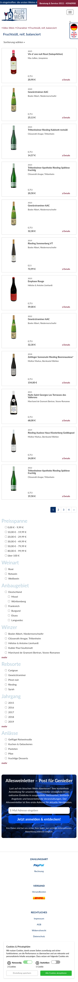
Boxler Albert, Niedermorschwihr (24, 633)
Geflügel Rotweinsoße (18, 739)
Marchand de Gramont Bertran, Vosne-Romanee (32, 652)
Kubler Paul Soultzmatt (19, 647)
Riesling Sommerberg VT (40, 243)
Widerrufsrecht (39, 930)
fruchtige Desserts (16, 758)
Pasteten (11, 748)
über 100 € (12, 555)
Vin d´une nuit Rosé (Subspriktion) (45, 54)
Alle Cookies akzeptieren (56, 973)
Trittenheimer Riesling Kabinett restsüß (48, 129)
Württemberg (17, 601)
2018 (9, 716)
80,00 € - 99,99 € (15, 550)
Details (66, 79)
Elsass (13, 615)
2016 (9, 707)
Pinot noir (12, 679)
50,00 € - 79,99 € (15, 546)
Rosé (9, 569)
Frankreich (12, 606)
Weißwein (12, 578)
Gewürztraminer (15, 675)
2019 (9, 721)
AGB (39, 924)
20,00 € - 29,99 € (15, 536)
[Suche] (70, 22)
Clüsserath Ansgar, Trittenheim (23, 638)
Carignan (11, 670)
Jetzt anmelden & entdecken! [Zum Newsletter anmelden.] (39, 819)
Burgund (14, 610)
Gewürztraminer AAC (39, 205)
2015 (9, 702)
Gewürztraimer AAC (38, 91)
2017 (9, 712)
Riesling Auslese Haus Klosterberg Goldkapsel (51, 432)
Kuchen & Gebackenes (18, 744)
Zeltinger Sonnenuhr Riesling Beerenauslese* (51, 357)
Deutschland (13, 591)
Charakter (22, 27)
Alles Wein (9, 27)
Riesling (11, 684)
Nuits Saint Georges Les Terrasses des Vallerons (47, 396)
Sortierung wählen (14, 42)
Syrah (9, 689)
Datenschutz (39, 936)
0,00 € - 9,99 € (14, 527)
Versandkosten (39, 891)
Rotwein (11, 573)
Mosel (13, 596)
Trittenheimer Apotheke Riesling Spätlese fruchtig (49, 168)
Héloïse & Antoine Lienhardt (22, 643)
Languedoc (15, 620)
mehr (4, 657)
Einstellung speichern (22, 973)
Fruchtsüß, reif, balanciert (43, 27)
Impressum (39, 918)
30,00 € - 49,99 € (15, 541)
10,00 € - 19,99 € (15, 531)
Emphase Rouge (36, 281)
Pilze (9, 753)
